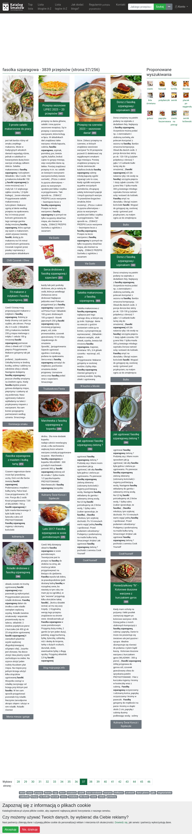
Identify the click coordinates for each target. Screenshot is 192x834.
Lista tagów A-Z (61, 6)
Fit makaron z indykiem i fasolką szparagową (18, 298)
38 (90, 781)
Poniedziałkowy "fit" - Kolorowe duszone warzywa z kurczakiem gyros (126, 604)
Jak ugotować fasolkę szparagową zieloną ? (126, 448)
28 (18, 781)
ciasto (94, 797)
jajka (153, 793)
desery (48, 793)
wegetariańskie (164, 793)
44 (134, 781)
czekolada (24, 797)
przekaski (130, 793)
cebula (102, 797)
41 (112, 781)
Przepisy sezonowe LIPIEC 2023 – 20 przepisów (54, 109)
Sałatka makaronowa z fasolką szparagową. (90, 301)
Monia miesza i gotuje (18, 724)
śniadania (73, 797)
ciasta (30, 793)
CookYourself (126, 564)
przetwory (111, 797)
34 (61, 781)
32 (47, 781)
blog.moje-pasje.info (75, 675)
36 (76, 781)
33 (54, 781)
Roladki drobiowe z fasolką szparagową (18, 579)
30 (32, 781)
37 (83, 781)
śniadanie (71, 793)
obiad (22, 793)
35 (69, 781)
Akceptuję (10, 829)
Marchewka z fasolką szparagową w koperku (75, 433)
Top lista (30, 6)
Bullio (126, 224)
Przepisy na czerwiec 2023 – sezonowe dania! (90, 128)
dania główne (143, 793)
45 (141, 781)
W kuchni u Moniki (90, 390)
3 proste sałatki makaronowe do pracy (18, 128)
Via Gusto (54, 237)
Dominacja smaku (18, 426)
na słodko (44, 797)
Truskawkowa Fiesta (54, 394)
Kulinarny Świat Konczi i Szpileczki (75, 505)
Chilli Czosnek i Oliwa (18, 260)
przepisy (39, 793)
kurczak (54, 797)
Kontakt (120, 4)
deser (62, 793)
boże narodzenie (94, 793)
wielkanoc (118, 793)
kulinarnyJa (18, 544)
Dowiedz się (121, 822)
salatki (81, 793)
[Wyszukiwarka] (141, 7)
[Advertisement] (96, 39)
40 (105, 781)
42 (119, 781)
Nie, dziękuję (30, 829)
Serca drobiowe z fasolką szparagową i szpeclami (54, 278)
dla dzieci (84, 797)
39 (98, 781)
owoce (64, 797)
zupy (55, 793)
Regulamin (99, 6)
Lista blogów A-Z (44, 6)
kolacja (34, 797)
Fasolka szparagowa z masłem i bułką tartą (18, 467)
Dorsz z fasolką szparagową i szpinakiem (126, 106)
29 (25, 781)
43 (127, 781)
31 (40, 781)
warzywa (108, 793)
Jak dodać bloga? (77, 6)
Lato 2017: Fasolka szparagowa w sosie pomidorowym (75, 541)
